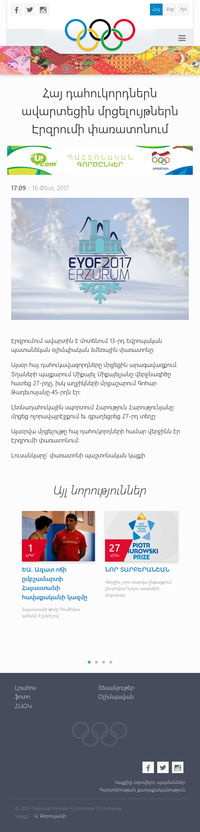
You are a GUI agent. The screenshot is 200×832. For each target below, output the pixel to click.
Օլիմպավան (116, 696)
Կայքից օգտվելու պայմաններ (150, 781)
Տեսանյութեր (116, 687)
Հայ (156, 9)
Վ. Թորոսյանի (49, 815)
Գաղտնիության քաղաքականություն (142, 789)
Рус (183, 9)
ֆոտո (22, 696)
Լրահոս (25, 687)
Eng (170, 9)
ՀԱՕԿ (23, 706)
